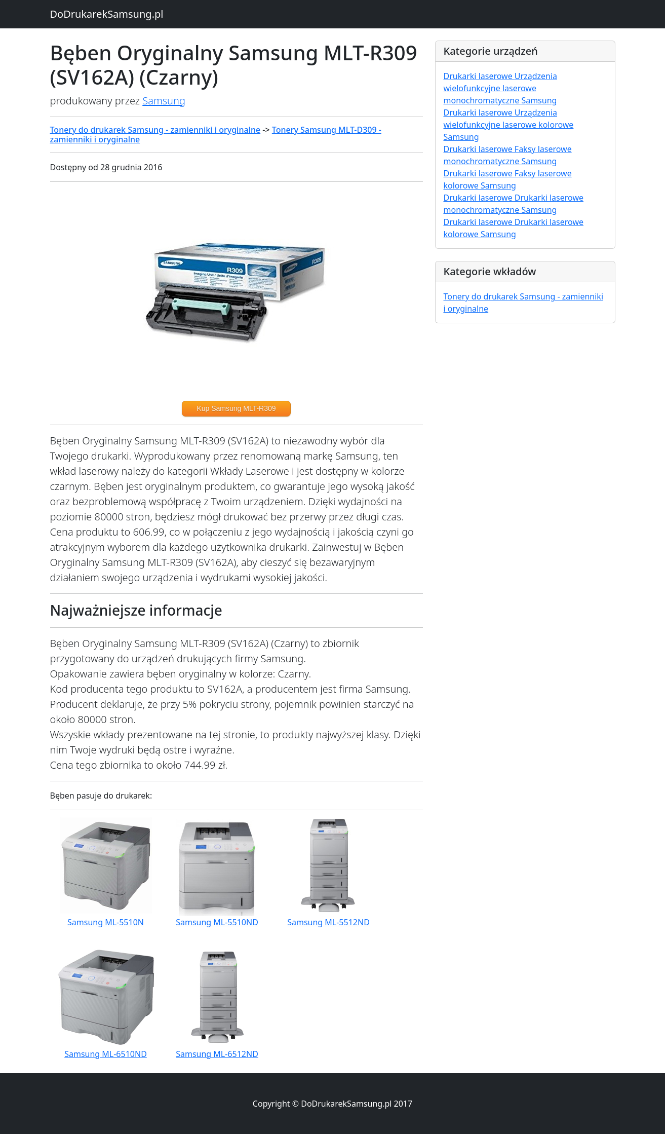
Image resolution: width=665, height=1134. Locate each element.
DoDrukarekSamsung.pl (107, 14)
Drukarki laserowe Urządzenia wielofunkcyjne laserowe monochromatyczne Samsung (501, 88)
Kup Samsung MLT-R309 (236, 408)
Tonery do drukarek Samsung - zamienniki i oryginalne (155, 129)
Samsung (163, 100)
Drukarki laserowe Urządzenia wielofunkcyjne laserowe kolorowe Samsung (509, 124)
